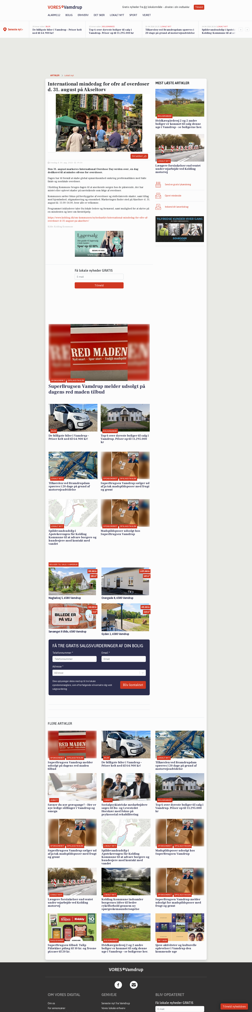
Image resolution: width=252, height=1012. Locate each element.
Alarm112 (54, 15)
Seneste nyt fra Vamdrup (115, 1003)
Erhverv (83, 15)
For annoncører (56, 1008)
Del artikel (139, 156)
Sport (133, 15)
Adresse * (57, 666)
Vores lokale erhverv (113, 1008)
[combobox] (54, 673)
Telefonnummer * (62, 652)
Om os (51, 1003)
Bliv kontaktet (133, 685)
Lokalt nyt (117, 15)
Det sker (99, 15)
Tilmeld (199, 7)
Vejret (146, 15)
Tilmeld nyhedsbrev (234, 1006)
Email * (105, 652)
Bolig (69, 15)
